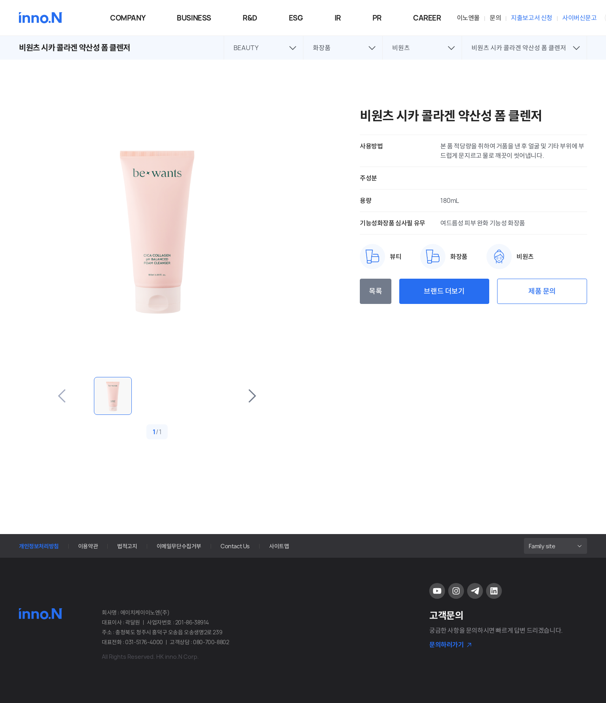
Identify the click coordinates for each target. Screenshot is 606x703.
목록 (375, 291)
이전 (62, 395)
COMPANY (127, 18)
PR (377, 18)
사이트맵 (279, 546)
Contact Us (235, 546)
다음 (251, 395)
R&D (250, 18)
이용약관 (88, 546)
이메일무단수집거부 (179, 546)
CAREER (427, 18)
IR (338, 18)
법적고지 (127, 546)
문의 (495, 17)
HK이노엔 (40, 18)
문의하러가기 (446, 644)
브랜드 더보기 (444, 291)
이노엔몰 (468, 17)
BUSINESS (194, 18)
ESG (296, 18)
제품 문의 (542, 291)
